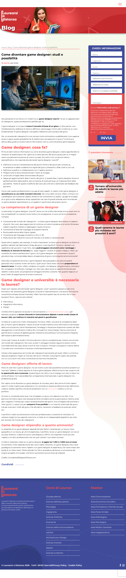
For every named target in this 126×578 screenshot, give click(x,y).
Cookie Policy (75, 565)
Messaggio (97, 103)
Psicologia (51, 507)
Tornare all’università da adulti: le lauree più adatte (109, 189)
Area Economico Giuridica (103, 502)
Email (95, 67)
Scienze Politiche (54, 517)
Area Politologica (99, 517)
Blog (10, 47)
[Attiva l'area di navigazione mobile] (120, 4)
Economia (51, 522)
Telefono (96, 73)
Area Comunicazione (101, 496)
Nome (95, 54)
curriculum (53, 389)
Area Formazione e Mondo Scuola (107, 507)
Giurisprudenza (53, 496)
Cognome (97, 61)
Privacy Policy (59, 565)
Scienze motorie (54, 543)
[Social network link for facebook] (120, 565)
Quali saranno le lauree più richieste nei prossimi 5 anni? (109, 230)
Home (3, 47)
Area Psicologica (98, 522)
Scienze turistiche (54, 553)
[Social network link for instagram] (123, 565)
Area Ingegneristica (100, 532)
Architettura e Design (56, 537)
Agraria (49, 548)
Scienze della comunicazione (60, 527)
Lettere (49, 532)
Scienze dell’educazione (57, 502)
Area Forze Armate (99, 512)
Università (116, 181)
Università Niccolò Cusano (58, 312)
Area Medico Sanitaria (101, 527)
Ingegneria (51, 512)
